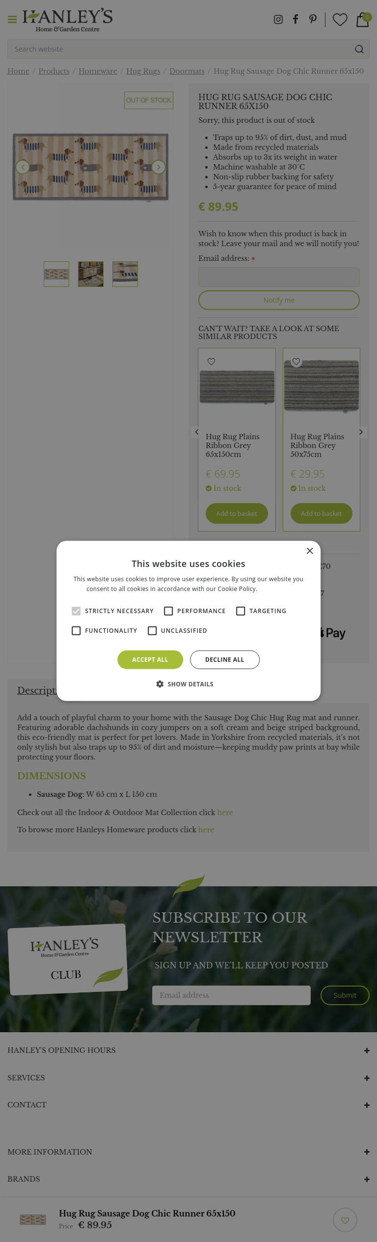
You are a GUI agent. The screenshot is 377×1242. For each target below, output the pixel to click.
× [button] (309, 551)
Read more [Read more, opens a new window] (275, 589)
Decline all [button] (224, 659)
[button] (188, 684)
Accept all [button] (150, 659)
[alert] (188, 621)
